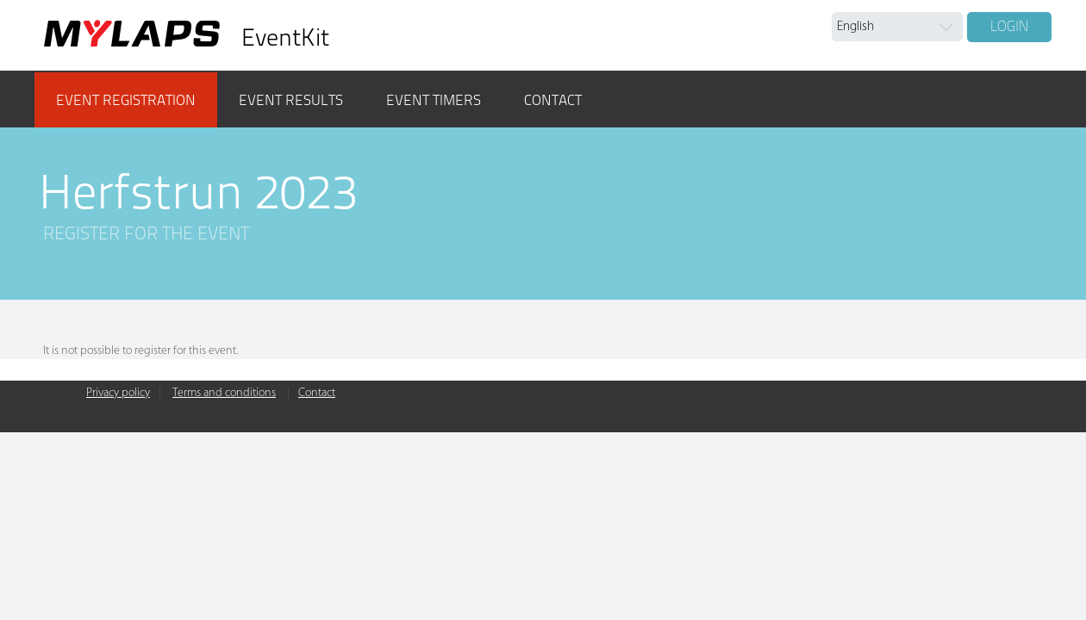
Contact (553, 99)
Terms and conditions (224, 393)
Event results (291, 99)
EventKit (285, 37)
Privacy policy (118, 393)
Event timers (433, 99)
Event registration (126, 99)
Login (1009, 26)
